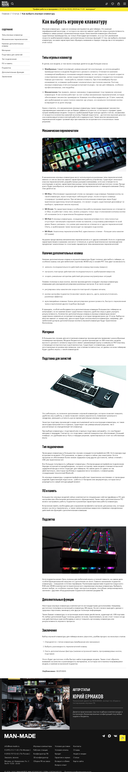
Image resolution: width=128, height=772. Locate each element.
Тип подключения (9, 59)
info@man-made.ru (11, 746)
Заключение (7, 76)
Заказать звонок (11, 757)
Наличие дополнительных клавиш (13, 45)
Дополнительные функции (13, 72)
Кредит (58, 754)
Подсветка (6, 68)
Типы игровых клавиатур (12, 35)
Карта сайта (78, 761)
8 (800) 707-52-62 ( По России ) (17, 754)
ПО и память (7, 63)
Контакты (77, 746)
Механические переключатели (15, 39)
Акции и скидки (79, 754)
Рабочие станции (40, 750)
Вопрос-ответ (61, 765)
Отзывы (76, 750)
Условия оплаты (61, 750)
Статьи (76, 757)
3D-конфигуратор (40, 757)
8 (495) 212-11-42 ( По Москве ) (17, 750)
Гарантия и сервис (62, 757)
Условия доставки (62, 746)
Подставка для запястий (12, 55)
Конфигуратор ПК (40, 754)
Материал (6, 50)
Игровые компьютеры (42, 746)
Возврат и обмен (62, 761)
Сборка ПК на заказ (41, 761)
